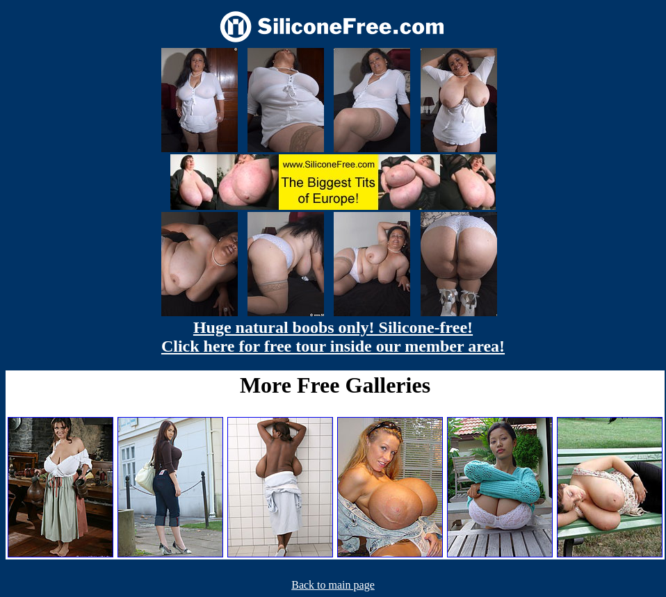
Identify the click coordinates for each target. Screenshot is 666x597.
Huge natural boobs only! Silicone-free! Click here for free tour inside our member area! (333, 336)
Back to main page (333, 585)
